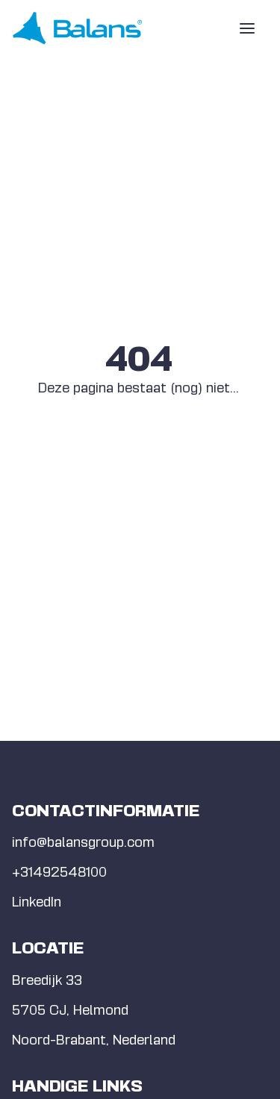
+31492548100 (59, 872)
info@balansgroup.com (83, 842)
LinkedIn (36, 902)
